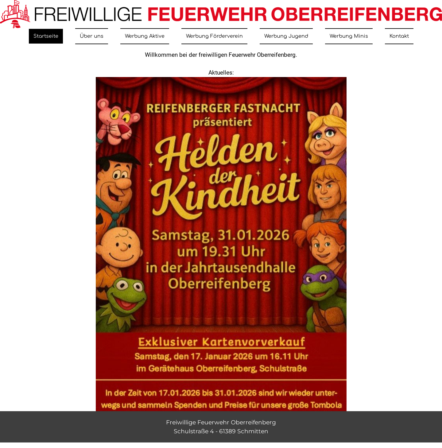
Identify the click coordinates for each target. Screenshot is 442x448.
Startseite (45, 36)
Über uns (91, 36)
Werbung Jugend (286, 36)
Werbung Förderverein (214, 36)
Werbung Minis (349, 36)
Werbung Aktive (145, 36)
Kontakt (399, 36)
